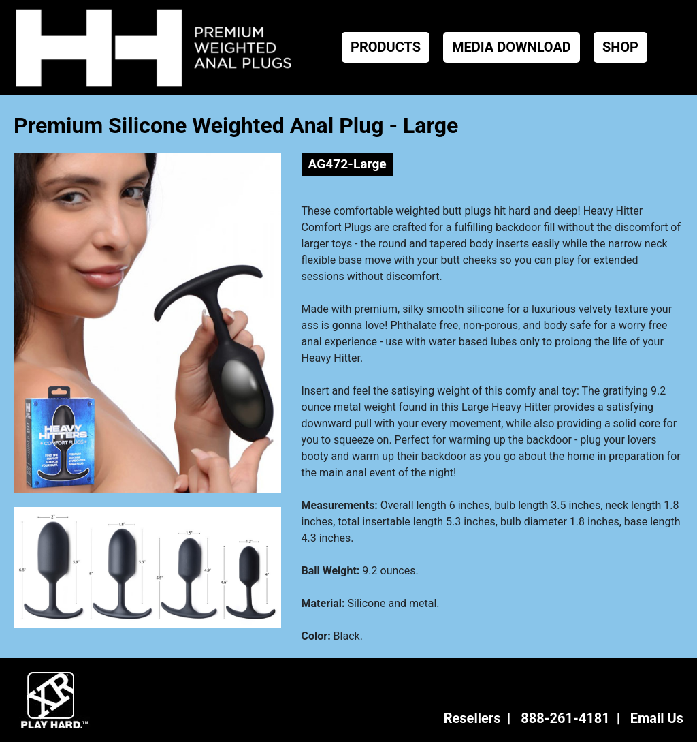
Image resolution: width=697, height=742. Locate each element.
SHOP (620, 47)
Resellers (472, 718)
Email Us (656, 718)
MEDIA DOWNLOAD (511, 47)
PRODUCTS (386, 47)
